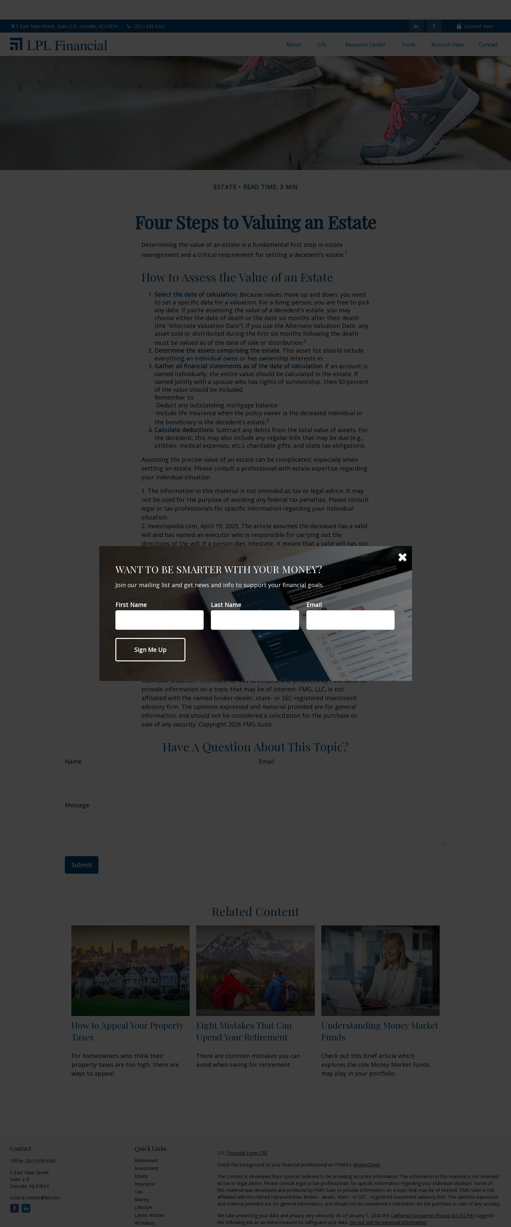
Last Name (226, 605)
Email (314, 605)
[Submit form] (150, 649)
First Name (131, 605)
